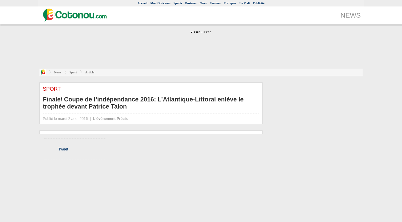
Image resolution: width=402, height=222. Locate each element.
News (203, 3)
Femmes (215, 3)
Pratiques (230, 3)
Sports (178, 3)
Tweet (63, 149)
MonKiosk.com (161, 3)
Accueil (142, 3)
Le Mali (244, 3)
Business (191, 3)
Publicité (258, 3)
